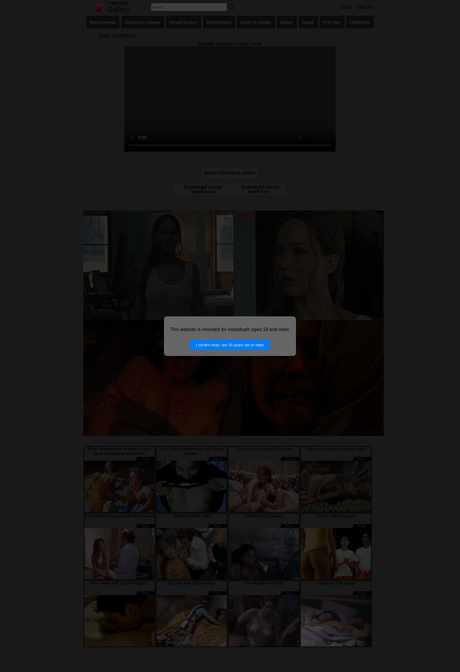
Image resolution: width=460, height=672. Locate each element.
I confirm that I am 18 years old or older (230, 345)
